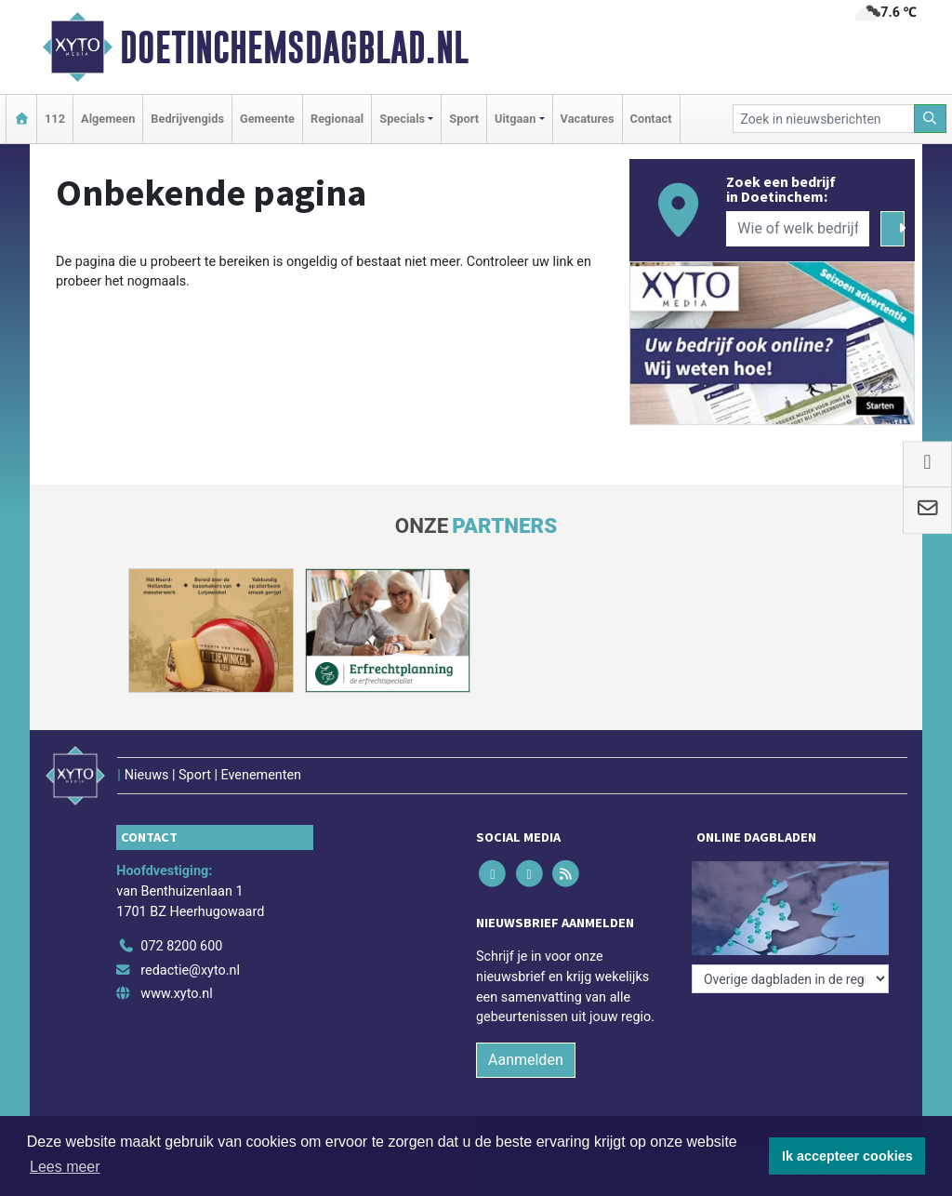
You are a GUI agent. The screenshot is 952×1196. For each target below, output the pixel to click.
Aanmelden (525, 1060)
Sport (464, 119)
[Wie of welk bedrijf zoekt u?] (797, 228)
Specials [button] (402, 119)
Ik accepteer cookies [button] (847, 1156)
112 (55, 119)
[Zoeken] (930, 118)
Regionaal (337, 119)
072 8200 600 (181, 946)
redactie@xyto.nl (190, 970)
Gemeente (267, 119)
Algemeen (108, 119)
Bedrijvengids (187, 119)
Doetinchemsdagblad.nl (294, 47)
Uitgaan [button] (515, 119)
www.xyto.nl (176, 994)
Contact (651, 119)
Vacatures (588, 119)
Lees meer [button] (65, 1167)
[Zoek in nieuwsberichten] (824, 118)
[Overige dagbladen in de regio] (790, 978)
